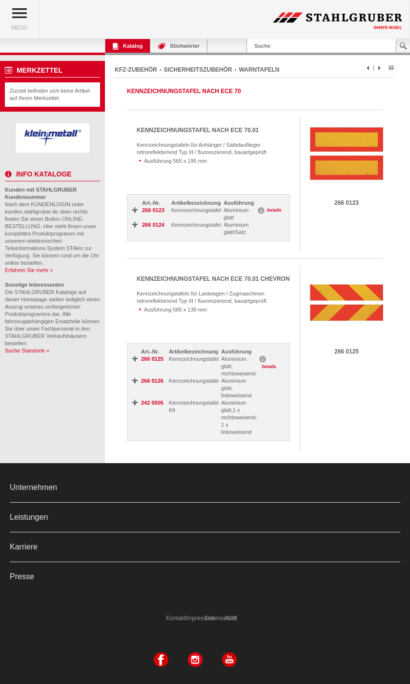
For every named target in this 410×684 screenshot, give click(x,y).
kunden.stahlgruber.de (31, 212)
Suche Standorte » (27, 350)
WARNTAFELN (259, 69)
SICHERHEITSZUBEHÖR (198, 69)
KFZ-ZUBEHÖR (136, 69)
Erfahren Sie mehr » (29, 270)
